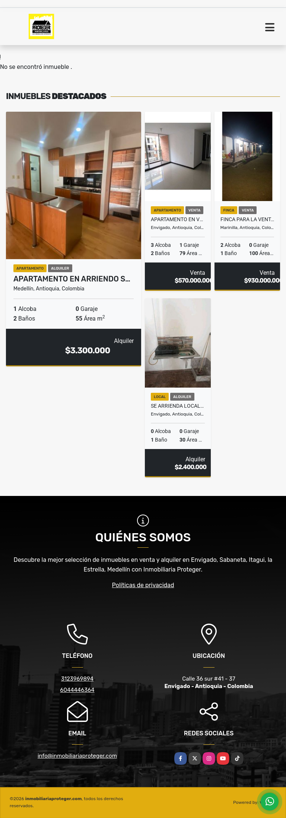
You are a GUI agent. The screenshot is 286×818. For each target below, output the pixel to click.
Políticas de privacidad (143, 585)
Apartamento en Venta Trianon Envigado (178, 219)
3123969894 (77, 678)
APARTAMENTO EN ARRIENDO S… (71, 278)
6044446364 (77, 690)
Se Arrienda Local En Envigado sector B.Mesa (178, 406)
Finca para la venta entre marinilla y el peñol (247, 219)
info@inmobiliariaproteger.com (77, 755)
